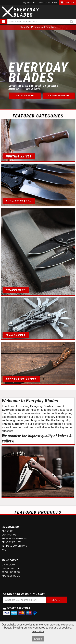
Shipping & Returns (14, 538)
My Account (29, 2)
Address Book (11, 576)
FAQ (4, 549)
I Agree (38, 638)
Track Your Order (48, 2)
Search (57, 600)
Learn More (58, 95)
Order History (11, 568)
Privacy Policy (11, 542)
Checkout (67, 2)
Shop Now (25, 95)
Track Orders (11, 572)
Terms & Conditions (14, 546)
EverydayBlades (26, 12)
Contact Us (9, 535)
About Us (7, 531)
